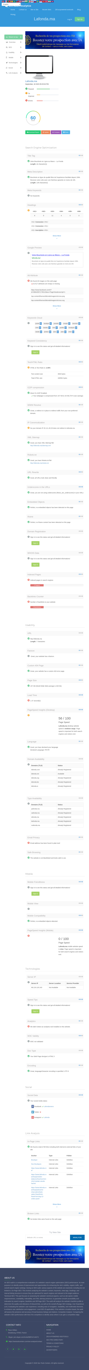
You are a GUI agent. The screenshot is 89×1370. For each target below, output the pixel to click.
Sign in (35, 352)
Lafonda (47, 1117)
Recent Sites (46, 9)
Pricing (12, 14)
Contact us (23, 9)
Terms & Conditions (54, 1343)
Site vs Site (34, 9)
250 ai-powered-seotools (64, 9)
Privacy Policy (52, 1346)
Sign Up (79, 19)
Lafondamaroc (49, 1106)
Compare (56, 132)
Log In (69, 19)
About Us (50, 1333)
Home (12, 9)
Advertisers (51, 1350)
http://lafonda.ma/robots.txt (39, 463)
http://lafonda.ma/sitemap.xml (40, 445)
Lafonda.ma (31, 81)
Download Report (33, 132)
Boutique (34, 1160)
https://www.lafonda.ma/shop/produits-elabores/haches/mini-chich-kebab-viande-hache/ (39, 1179)
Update (46, 132)
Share (65, 132)
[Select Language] (11, 4)
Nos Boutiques (36, 1164)
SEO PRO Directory (54, 1340)
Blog (79, 9)
